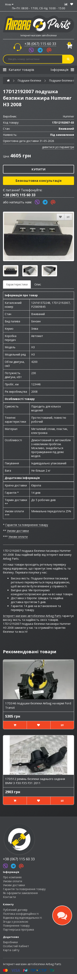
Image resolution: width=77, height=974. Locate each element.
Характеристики (17, 284)
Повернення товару (16, 925)
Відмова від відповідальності (22, 918)
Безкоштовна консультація (39, 180)
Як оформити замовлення (20, 893)
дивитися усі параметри (58, 147)
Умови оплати (18, 537)
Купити (39, 169)
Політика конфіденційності (21, 914)
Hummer (68, 116)
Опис (37, 284)
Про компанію (12, 877)
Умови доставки (18, 531)
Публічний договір (15, 910)
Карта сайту (11, 950)
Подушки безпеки (29, 80)
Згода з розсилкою (15, 921)
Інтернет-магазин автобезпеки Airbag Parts (32, 616)
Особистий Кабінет (16, 946)
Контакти (9, 897)
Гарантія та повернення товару (26, 525)
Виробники (10, 942)
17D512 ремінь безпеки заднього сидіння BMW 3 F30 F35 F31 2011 (35, 781)
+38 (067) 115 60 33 (40, 43)
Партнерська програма (18, 929)
